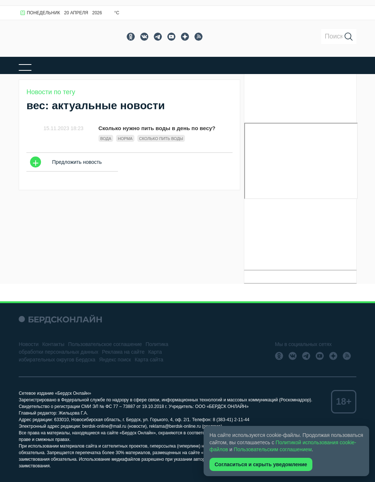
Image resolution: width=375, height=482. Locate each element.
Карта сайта (149, 360)
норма (125, 138)
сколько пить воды (161, 138)
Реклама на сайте (123, 352)
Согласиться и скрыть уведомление (261, 464)
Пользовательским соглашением (273, 449)
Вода (105, 138)
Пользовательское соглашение (105, 344)
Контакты (53, 344)
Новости (28, 344)
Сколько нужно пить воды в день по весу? (157, 128)
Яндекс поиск (115, 360)
